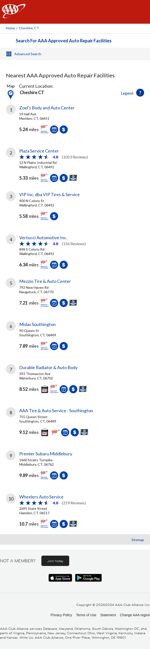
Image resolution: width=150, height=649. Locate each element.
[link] (75, 122)
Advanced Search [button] (27, 54)
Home (10, 28)
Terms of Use (86, 615)
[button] (140, 93)
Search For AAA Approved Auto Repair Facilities (64, 40)
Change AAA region (135, 615)
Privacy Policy (61, 615)
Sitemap (138, 540)
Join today (55, 561)
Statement (108, 615)
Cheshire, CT (29, 28)
